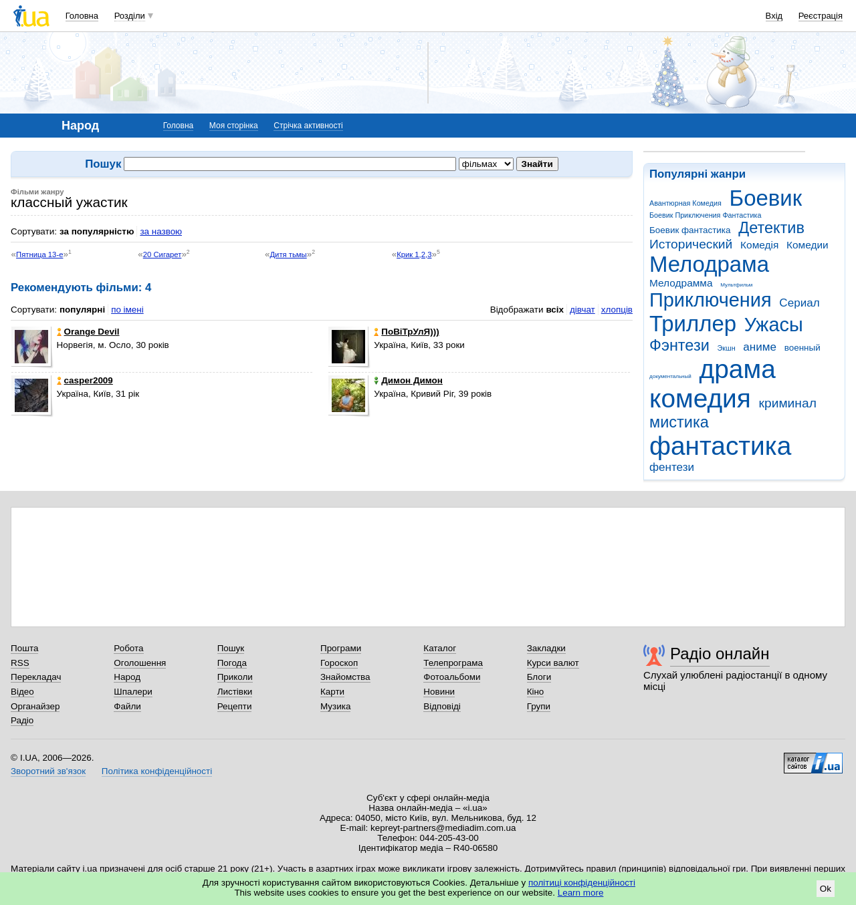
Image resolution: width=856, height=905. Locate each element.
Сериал (799, 303)
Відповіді (442, 706)
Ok (825, 889)
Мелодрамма (681, 283)
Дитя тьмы (288, 254)
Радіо (22, 720)
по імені (127, 310)
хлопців (617, 310)
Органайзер (35, 706)
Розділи (129, 16)
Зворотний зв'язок (48, 771)
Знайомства (345, 677)
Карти (332, 692)
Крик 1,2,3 (414, 254)
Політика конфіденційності (157, 771)
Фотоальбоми (451, 677)
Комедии (807, 244)
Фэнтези (679, 345)
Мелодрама (709, 264)
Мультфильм (736, 285)
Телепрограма (453, 663)
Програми (340, 648)
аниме (759, 347)
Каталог (439, 648)
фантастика (720, 445)
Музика (335, 706)
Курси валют (553, 663)
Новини (439, 692)
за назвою (161, 231)
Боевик (766, 198)
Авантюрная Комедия (685, 203)
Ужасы (773, 324)
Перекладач (36, 677)
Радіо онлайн (720, 654)
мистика (679, 422)
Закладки (546, 648)
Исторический (690, 244)
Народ (127, 677)
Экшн (727, 348)
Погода (232, 663)
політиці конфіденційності (581, 883)
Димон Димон (408, 380)
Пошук (231, 648)
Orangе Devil (88, 332)
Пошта (24, 648)
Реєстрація (820, 16)
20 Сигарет (162, 254)
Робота (128, 648)
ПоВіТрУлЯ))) (406, 332)
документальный (670, 376)
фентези (671, 467)
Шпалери (133, 692)
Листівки (235, 692)
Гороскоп (339, 663)
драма (738, 369)
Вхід (774, 16)
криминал (788, 403)
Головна (82, 16)
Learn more (581, 893)
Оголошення (140, 663)
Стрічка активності (308, 125)
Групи (538, 706)
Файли (127, 706)
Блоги (539, 677)
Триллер (692, 323)
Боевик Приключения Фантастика (705, 215)
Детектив (771, 227)
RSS (20, 663)
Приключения (710, 300)
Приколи (235, 677)
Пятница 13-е (39, 254)
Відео (22, 692)
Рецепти (234, 706)
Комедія (759, 244)
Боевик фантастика (689, 230)
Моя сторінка (233, 125)
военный (802, 348)
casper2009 (85, 380)
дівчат (582, 310)
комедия (700, 398)
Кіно (535, 692)
